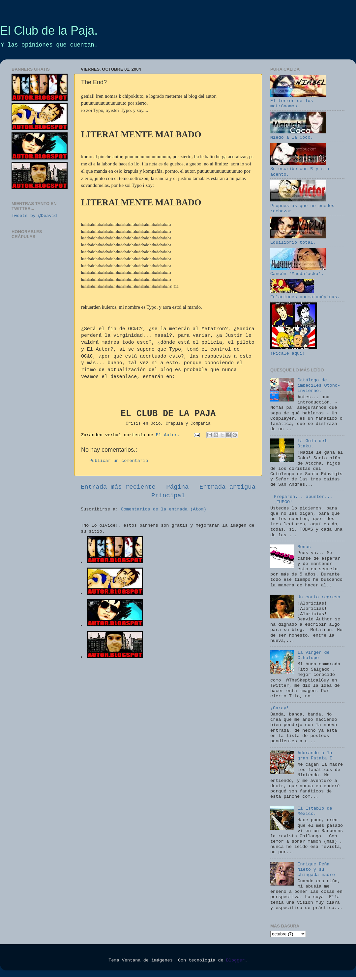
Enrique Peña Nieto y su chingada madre (316, 869)
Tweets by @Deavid (34, 215)
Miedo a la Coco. (298, 135)
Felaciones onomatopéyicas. (305, 294)
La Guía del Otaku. (312, 443)
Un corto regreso (318, 597)
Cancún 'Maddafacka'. (298, 271)
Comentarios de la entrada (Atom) (163, 509)
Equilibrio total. (298, 240)
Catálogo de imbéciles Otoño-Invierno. (318, 385)
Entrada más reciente (118, 487)
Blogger (235, 960)
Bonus (304, 546)
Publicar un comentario (118, 460)
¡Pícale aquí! (293, 351)
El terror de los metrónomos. (298, 101)
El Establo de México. (314, 811)
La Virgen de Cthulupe (313, 655)
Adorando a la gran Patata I (314, 755)
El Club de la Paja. (49, 30)
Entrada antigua (227, 487)
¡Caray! (279, 708)
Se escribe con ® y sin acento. (299, 169)
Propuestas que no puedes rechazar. (302, 205)
